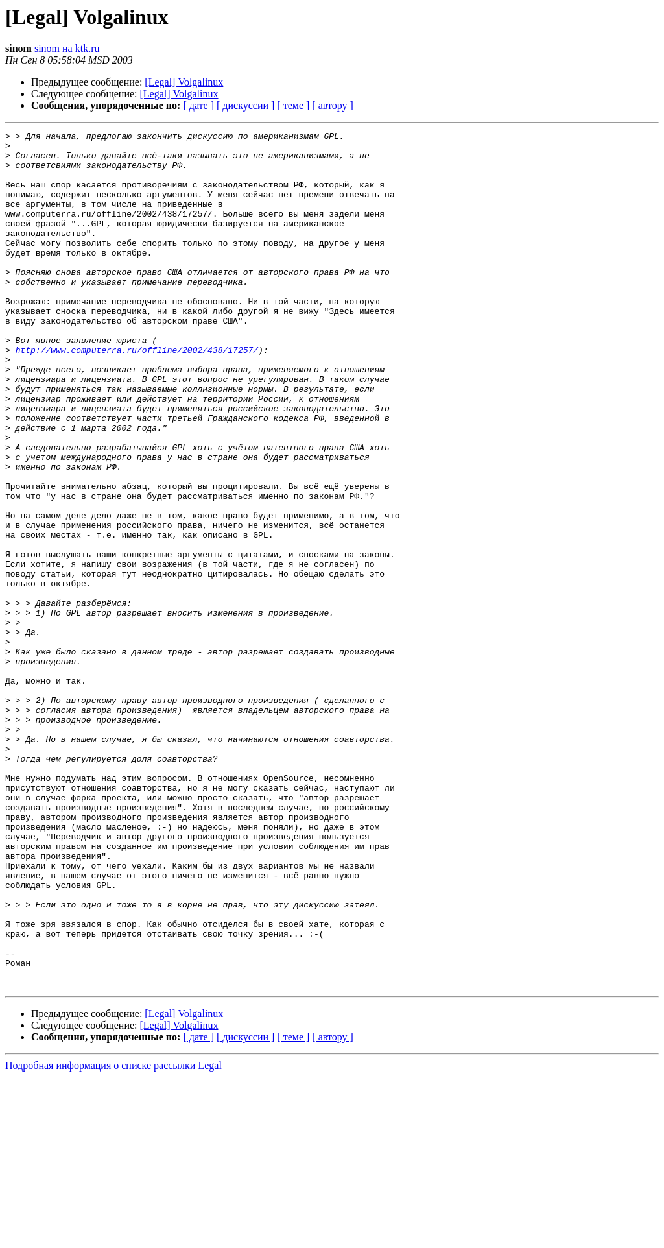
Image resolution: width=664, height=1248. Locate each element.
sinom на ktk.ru (67, 48)
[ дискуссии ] (245, 105)
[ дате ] (198, 105)
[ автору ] (332, 105)
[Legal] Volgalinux (184, 82)
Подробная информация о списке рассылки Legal (113, 1236)
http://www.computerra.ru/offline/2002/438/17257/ (137, 394)
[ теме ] (293, 105)
